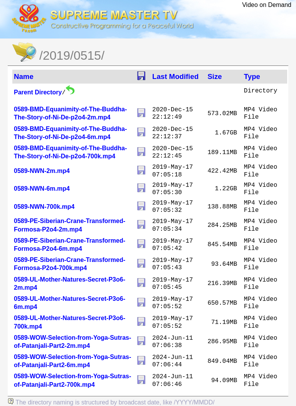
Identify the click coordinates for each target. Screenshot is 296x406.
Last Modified (175, 76)
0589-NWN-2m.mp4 (42, 171)
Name (24, 76)
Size (214, 76)
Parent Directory (38, 92)
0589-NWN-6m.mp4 (42, 188)
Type (252, 76)
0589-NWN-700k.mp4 (44, 206)
